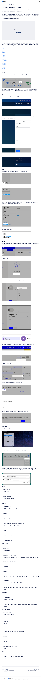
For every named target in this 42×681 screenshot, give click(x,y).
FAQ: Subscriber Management (14, 4)
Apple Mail (4, 53)
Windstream (4, 64)
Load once (18, 32)
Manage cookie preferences (18, 30)
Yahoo (3, 49)
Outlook (3, 52)
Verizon (3, 55)
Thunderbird (4, 63)
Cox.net (3, 57)
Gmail (3, 48)
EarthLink (3, 61)
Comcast (3, 56)
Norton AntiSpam (5, 65)
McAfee (3, 67)
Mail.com (3, 68)
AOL (2, 51)
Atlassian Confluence (25, 679)
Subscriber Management (5, 4)
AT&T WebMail (4, 60)
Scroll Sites (20, 679)
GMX (3, 69)
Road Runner (4, 59)
